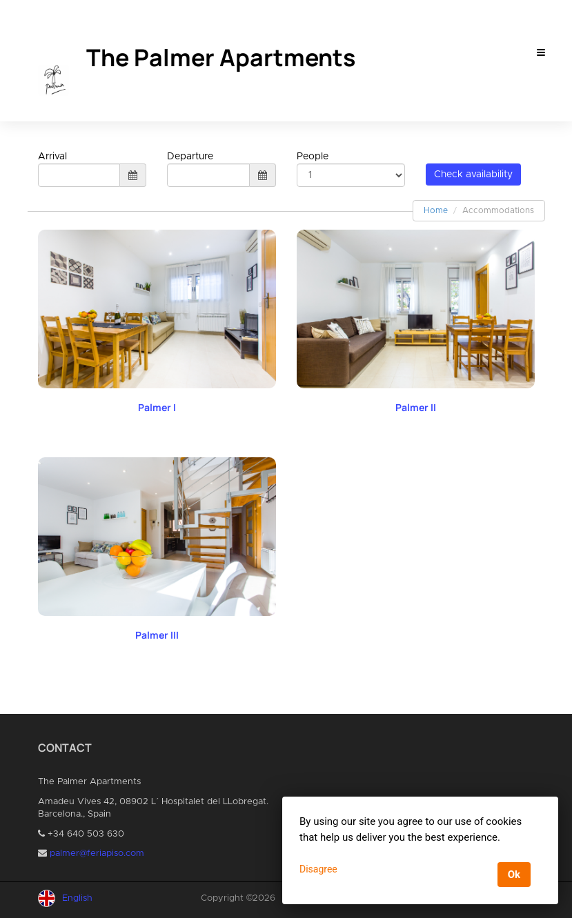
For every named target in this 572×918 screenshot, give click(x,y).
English (77, 898)
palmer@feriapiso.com (97, 853)
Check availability (473, 174)
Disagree (318, 869)
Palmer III (157, 634)
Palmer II (415, 407)
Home (436, 210)
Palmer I (157, 407)
